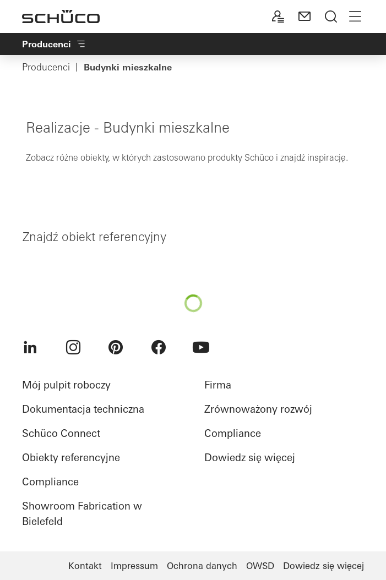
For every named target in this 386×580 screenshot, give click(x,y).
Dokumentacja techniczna (83, 409)
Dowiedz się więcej (249, 457)
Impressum (134, 565)
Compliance (50, 481)
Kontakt (85, 565)
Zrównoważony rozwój (258, 409)
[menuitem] (30, 347)
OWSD (260, 565)
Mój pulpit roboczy (66, 385)
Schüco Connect (61, 433)
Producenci (46, 67)
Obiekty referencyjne (71, 457)
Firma (217, 385)
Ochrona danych (202, 565)
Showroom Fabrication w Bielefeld (82, 514)
